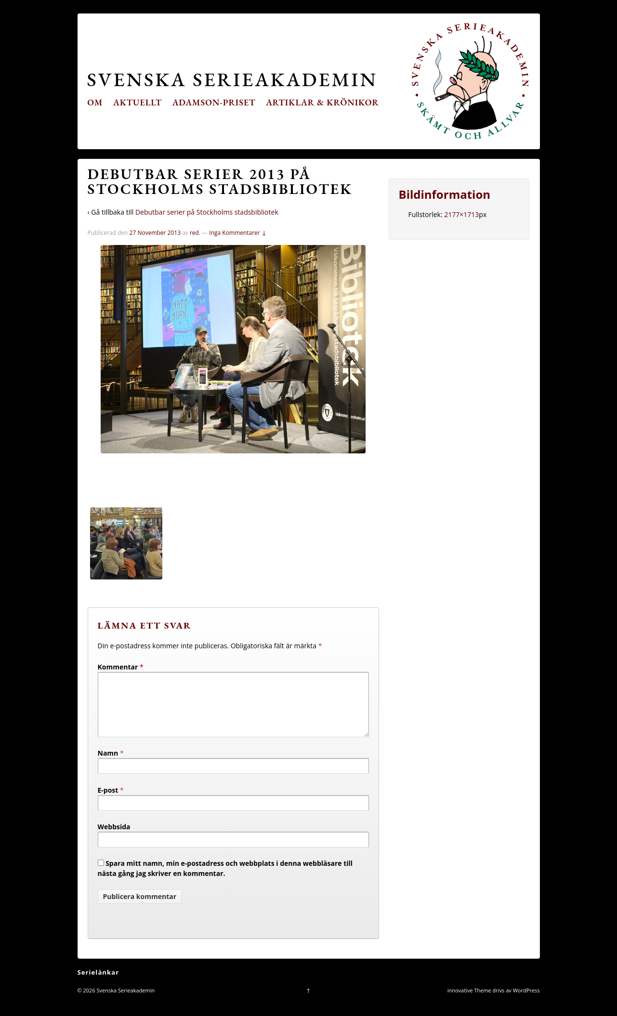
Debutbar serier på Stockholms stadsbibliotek (206, 212)
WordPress (526, 1001)
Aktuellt (137, 102)
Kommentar (121, 666)
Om (95, 102)
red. (195, 233)
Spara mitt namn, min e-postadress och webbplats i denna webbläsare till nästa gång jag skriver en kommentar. (225, 879)
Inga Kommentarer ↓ (237, 233)
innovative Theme (469, 1001)
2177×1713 (461, 214)
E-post (108, 801)
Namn (108, 764)
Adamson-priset (214, 102)
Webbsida (114, 838)
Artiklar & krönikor (322, 102)
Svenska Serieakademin (232, 79)
